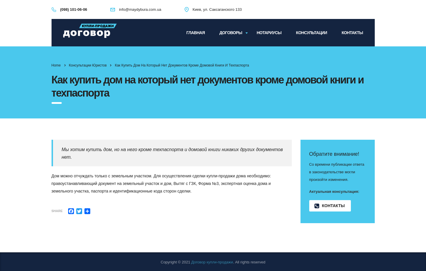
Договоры (231, 32)
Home (56, 65)
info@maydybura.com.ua (140, 9)
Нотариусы (269, 32)
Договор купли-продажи (212, 262)
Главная (195, 32)
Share (57, 211)
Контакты (352, 32)
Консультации (311, 32)
